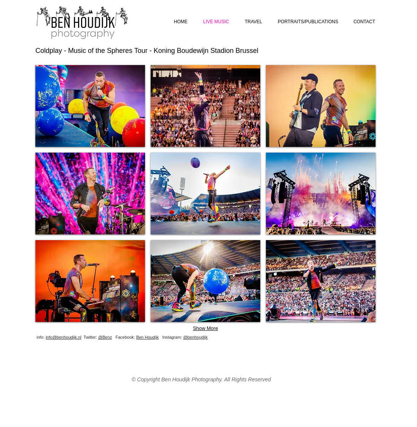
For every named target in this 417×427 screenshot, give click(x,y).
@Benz (105, 337)
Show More (205, 328)
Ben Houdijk (147, 337)
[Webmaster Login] (215, 340)
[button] (90, 106)
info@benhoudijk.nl (63, 337)
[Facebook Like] (330, 343)
